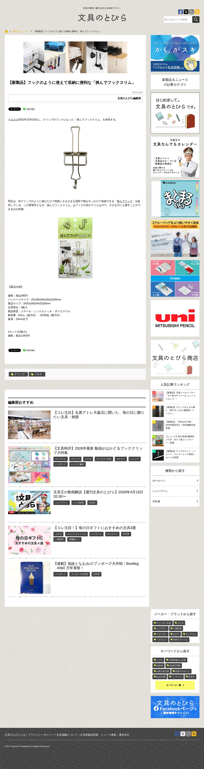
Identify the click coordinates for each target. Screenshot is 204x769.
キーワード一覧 (173, 685)
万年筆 (126, 534)
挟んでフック (124, 201)
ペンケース (177, 677)
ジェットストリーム (76, 534)
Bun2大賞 (160, 677)
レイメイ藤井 (77, 464)
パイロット (96, 534)
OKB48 (159, 665)
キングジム (60, 459)
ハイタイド (60, 464)
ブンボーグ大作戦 (79, 574)
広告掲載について (67, 734)
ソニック (134, 459)
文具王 (92, 502)
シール (159, 660)
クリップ (18, 374)
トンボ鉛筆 (78, 502)
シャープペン (61, 502)
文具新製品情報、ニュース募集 (98, 734)
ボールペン (112, 534)
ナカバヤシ (161, 634)
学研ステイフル (180, 639)
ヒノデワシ (161, 628)
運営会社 (124, 734)
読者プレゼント (182, 671)
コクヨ (88, 459)
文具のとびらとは (15, 734)
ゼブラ (176, 634)
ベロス (12, 119)
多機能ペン (74, 539)
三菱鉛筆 (59, 539)
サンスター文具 (104, 459)
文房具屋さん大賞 (177, 660)
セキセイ (121, 459)
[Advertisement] (175, 559)
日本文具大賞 (162, 671)
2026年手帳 (174, 665)
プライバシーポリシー (41, 734)
